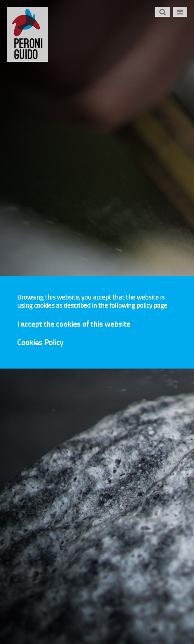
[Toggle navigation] (180, 12)
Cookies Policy (40, 342)
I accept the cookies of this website (73, 323)
